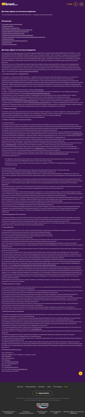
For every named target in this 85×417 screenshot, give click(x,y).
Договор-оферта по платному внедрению (74, 412)
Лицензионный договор (42, 412)
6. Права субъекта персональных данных (13, 33)
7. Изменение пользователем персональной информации (17, 35)
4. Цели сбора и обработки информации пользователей (17, 29)
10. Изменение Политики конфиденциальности (14, 40)
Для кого (20, 386)
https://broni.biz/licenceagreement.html (12, 99)
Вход (66, 386)
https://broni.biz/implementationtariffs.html (38, 93)
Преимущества (31, 386)
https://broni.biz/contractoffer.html (28, 71)
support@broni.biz (77, 133)
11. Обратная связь (7, 42)
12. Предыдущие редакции (9, 44)
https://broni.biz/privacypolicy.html (38, 102)
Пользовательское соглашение (8, 412)
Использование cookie (55, 412)
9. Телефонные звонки (8, 39)
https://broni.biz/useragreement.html (24, 100)
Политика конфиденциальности (26, 412)
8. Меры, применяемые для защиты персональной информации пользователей (23, 37)
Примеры (41, 386)
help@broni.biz (39, 148)
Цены (49, 386)
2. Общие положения (7, 26)
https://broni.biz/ (39, 89)
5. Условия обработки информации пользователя (15, 31)
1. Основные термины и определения (12, 24)
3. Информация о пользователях (11, 28)
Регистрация (57, 386)
